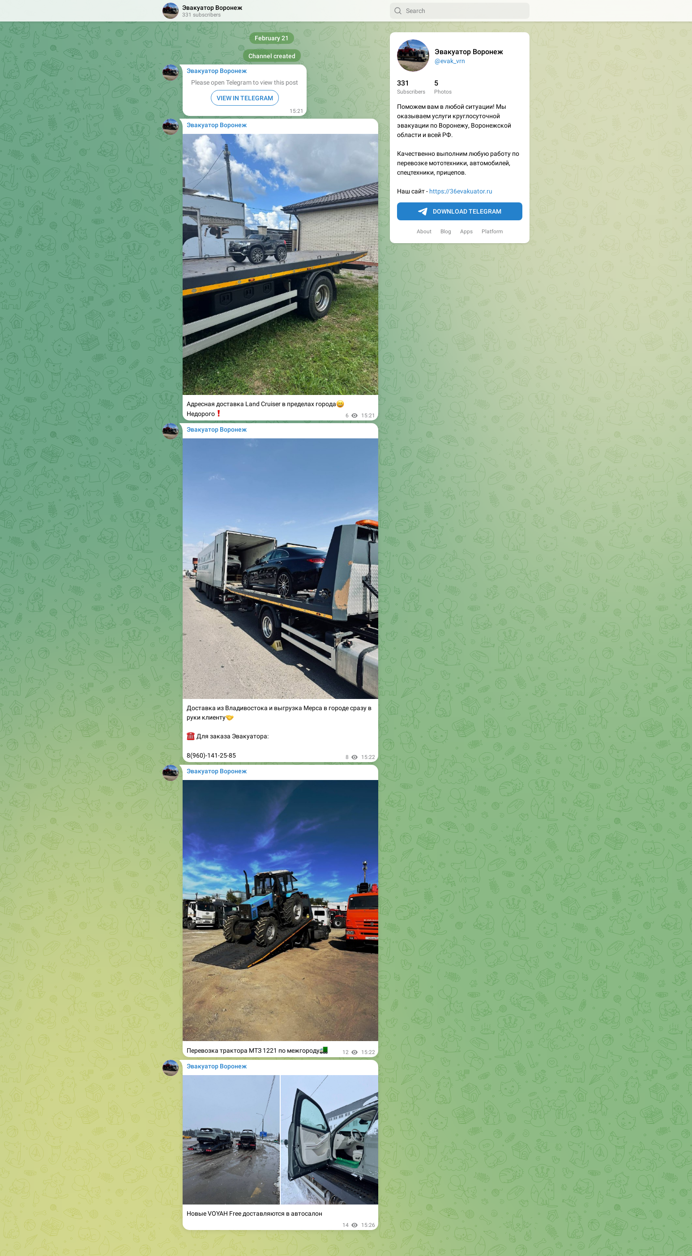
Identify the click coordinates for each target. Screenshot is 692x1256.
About (424, 231)
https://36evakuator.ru (460, 191)
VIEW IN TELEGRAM (245, 98)
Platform (492, 231)
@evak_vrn (450, 60)
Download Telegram (459, 212)
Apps (466, 231)
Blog (445, 231)
